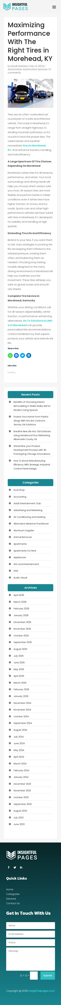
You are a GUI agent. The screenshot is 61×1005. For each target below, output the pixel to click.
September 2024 (23, 723)
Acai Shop (19, 490)
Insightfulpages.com (42, 991)
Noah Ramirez (19, 66)
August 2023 (20, 810)
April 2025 (19, 676)
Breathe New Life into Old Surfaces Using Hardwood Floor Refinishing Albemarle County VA (32, 435)
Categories (13, 894)
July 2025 (19, 655)
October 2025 (21, 635)
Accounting (20, 496)
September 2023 (23, 804)
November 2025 (22, 628)
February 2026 (21, 608)
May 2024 (19, 750)
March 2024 (20, 763)
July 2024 (19, 736)
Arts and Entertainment (26, 564)
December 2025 (22, 622)
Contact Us (13, 903)
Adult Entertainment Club (27, 503)
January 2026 (21, 615)
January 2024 (21, 777)
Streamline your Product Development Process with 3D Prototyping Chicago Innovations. (32, 450)
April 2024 (19, 756)
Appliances (20, 557)
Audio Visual (20, 577)
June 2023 (19, 824)
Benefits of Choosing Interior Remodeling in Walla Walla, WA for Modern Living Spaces (32, 405)
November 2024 (22, 709)
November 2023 (22, 790)
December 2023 (22, 783)
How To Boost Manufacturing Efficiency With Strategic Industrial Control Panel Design (32, 464)
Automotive (15, 69)
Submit (47, 975)
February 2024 (21, 770)
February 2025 (21, 689)
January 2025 (21, 696)
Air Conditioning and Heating (29, 517)
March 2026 (20, 601)
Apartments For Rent (25, 550)
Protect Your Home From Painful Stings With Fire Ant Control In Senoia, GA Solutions (31, 420)
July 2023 (18, 817)
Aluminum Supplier (24, 530)
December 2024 (22, 703)
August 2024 (20, 729)
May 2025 (19, 669)
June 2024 (19, 743)
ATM (16, 570)
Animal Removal (23, 537)
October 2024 (21, 716)
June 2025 (19, 662)
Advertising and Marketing (28, 510)
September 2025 (23, 642)
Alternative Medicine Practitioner (31, 523)
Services (11, 899)
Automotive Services (35, 69)
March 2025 (20, 682)
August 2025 (20, 649)
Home (9, 889)
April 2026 (19, 595)
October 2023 (21, 797)
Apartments (20, 543)
